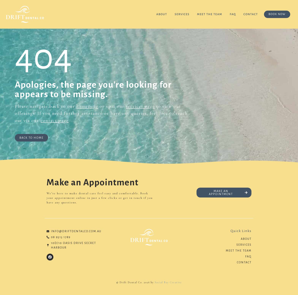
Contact (250, 14)
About (161, 14)
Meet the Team (209, 14)
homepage (87, 106)
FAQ (233, 14)
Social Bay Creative (168, 282)
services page (140, 106)
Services (181, 14)
